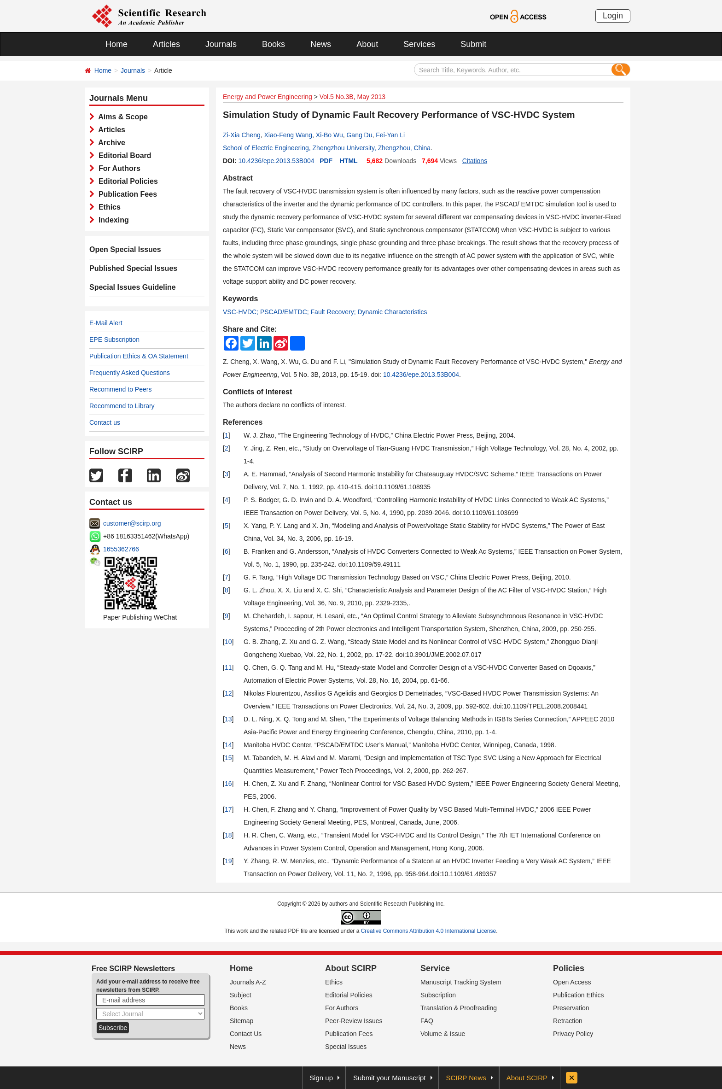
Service (435, 968)
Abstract (238, 178)
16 (228, 783)
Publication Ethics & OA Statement (138, 356)
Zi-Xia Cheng (242, 135)
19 (228, 861)
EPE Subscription (114, 339)
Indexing (111, 220)
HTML (349, 160)
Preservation (571, 1008)
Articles (166, 44)
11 (228, 667)
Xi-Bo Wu (329, 135)
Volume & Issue (442, 1033)
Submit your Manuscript (389, 1078)
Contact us (104, 422)
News (320, 44)
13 (228, 719)
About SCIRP (351, 968)
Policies (568, 968)
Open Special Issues (125, 249)
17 (228, 809)
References (242, 422)
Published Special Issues (133, 268)
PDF (326, 160)
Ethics (107, 207)
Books (273, 44)
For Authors (117, 168)
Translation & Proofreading (458, 1008)
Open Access (572, 982)
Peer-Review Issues (354, 1021)
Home (116, 44)
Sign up (321, 1078)
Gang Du (359, 135)
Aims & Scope (121, 117)
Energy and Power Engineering (267, 96)
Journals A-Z (248, 982)
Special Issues (346, 1046)
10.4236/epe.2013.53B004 (276, 160)
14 (228, 745)
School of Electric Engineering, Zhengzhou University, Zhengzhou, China (327, 148)
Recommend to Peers (120, 389)
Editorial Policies (126, 181)
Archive (109, 142)
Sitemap (241, 1021)
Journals (221, 44)
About (367, 44)
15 (228, 757)
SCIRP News (466, 1078)
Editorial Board (122, 155)
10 (228, 641)
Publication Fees (125, 194)
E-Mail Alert (105, 323)
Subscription (438, 995)
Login (613, 15)
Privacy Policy (573, 1033)
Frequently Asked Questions (129, 372)
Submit (473, 44)
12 (228, 693)
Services (419, 44)
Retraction (567, 1021)
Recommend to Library (122, 406)
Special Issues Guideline (132, 287)
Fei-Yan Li (390, 135)
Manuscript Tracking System (460, 982)
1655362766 (121, 549)
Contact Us (246, 1033)
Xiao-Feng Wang (288, 135)
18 (228, 835)
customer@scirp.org (132, 523)
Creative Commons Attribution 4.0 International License (428, 931)
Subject (240, 995)
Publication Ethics (578, 995)
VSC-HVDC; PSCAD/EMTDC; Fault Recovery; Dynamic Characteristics (325, 312)
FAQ (426, 1021)
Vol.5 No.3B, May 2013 (352, 96)
